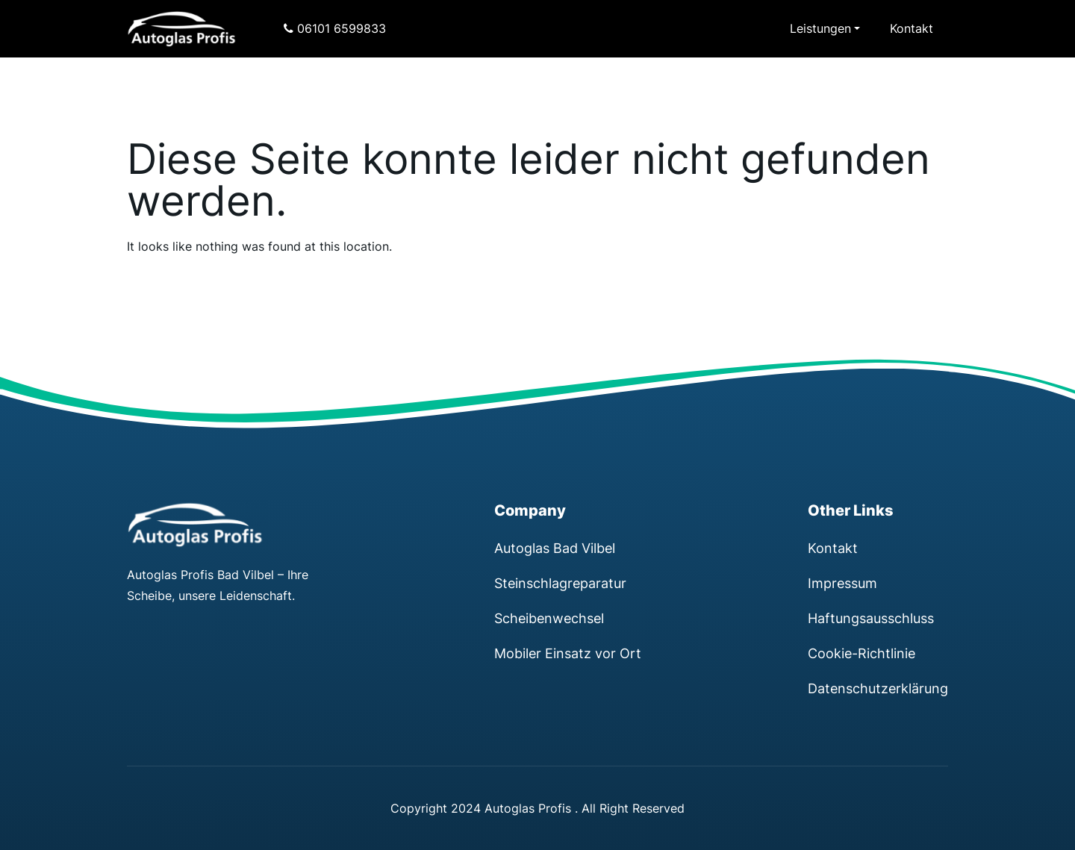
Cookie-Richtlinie (861, 653)
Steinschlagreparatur (560, 583)
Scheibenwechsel (549, 618)
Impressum (842, 583)
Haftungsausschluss (871, 618)
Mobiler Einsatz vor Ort (567, 653)
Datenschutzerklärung (878, 688)
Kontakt (911, 28)
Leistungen (820, 28)
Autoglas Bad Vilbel (554, 547)
